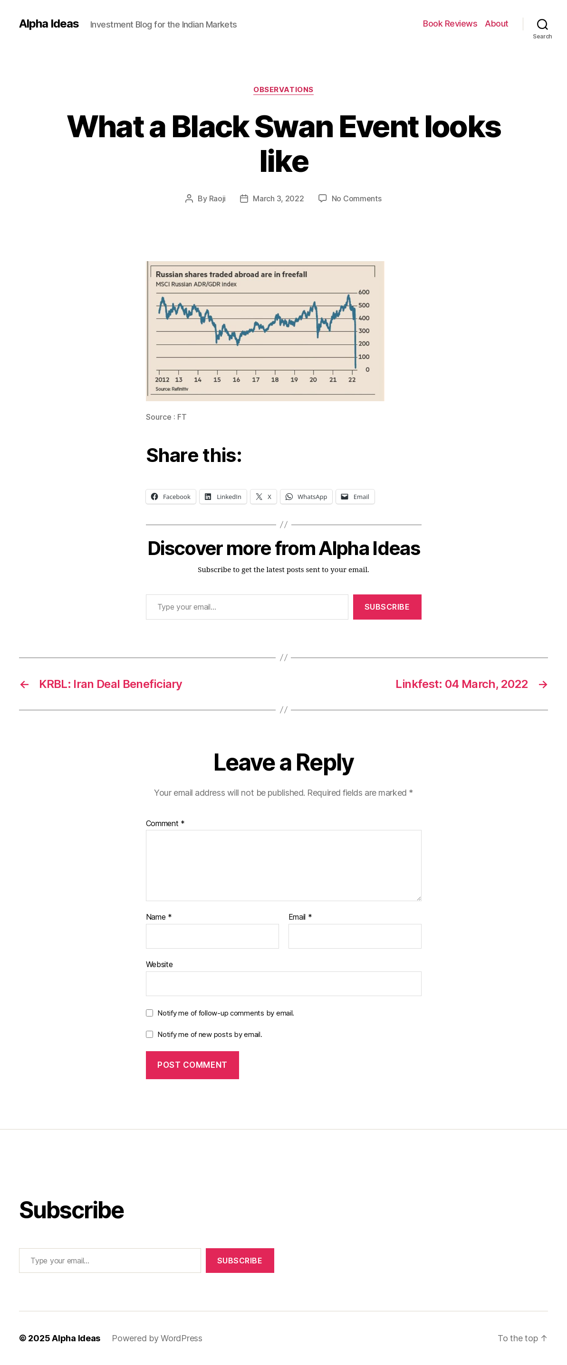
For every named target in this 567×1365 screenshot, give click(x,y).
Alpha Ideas (49, 23)
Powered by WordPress (157, 1338)
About (497, 23)
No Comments (357, 198)
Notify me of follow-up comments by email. (225, 1012)
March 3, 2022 (278, 198)
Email (300, 917)
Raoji (217, 198)
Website (159, 964)
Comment (165, 823)
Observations (283, 89)
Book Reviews (450, 23)
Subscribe (387, 607)
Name (159, 917)
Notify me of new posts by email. (209, 1034)
